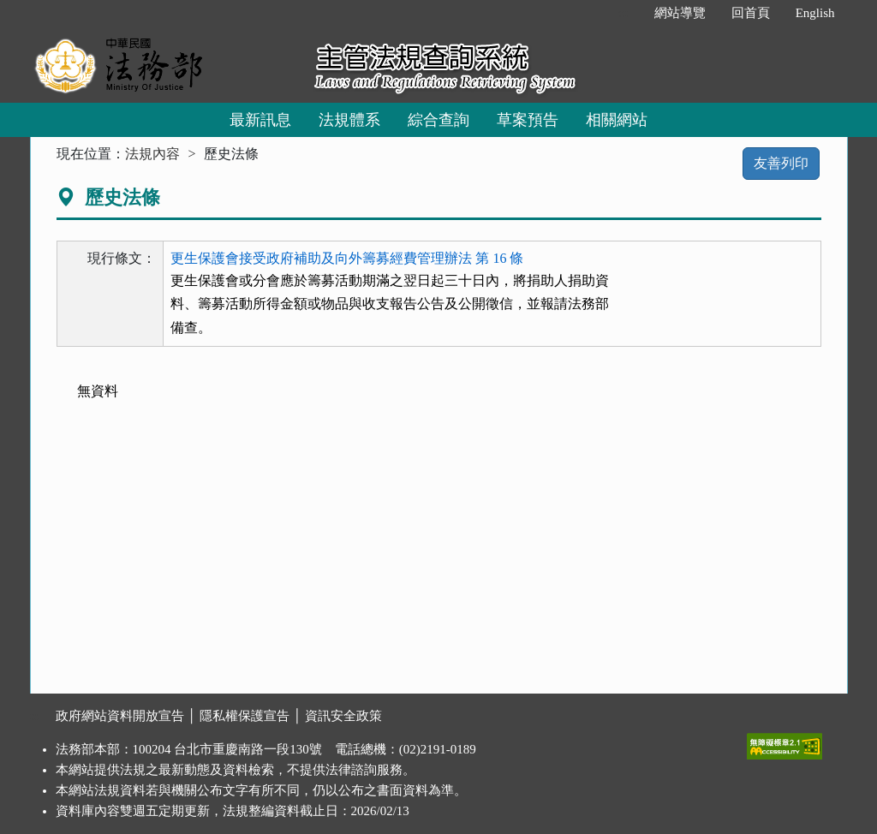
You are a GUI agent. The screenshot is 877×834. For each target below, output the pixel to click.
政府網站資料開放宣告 (120, 716)
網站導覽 (680, 13)
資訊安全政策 (343, 716)
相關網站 (616, 119)
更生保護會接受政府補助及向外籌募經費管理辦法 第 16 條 (346, 258)
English (815, 13)
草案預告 (527, 119)
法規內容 (152, 153)
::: (623, 13)
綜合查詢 (438, 119)
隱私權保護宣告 (244, 716)
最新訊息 (260, 119)
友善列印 (781, 163)
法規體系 (349, 119)
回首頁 (750, 13)
